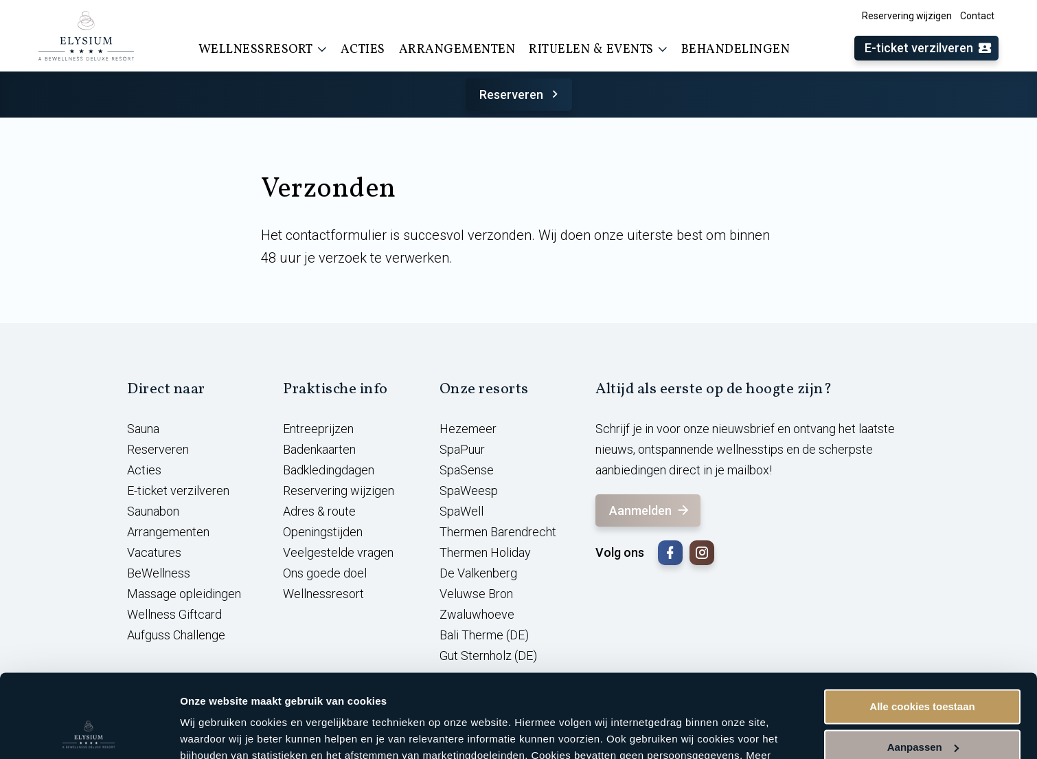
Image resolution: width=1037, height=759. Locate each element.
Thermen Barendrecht (498, 532)
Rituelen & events (598, 49)
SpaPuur (462, 449)
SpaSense (467, 470)
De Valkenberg (478, 573)
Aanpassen (923, 668)
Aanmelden (650, 510)
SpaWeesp (469, 490)
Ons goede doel (325, 573)
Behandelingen (735, 49)
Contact (977, 15)
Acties (363, 49)
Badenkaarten (319, 449)
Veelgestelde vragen (338, 552)
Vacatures (154, 552)
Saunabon (153, 511)
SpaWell (461, 511)
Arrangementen (457, 49)
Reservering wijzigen (907, 15)
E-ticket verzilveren (928, 48)
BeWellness (158, 573)
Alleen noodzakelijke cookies (922, 709)
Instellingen (209, 732)
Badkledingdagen (328, 470)
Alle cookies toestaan (922, 629)
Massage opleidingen (184, 593)
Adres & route (319, 511)
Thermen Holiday (485, 552)
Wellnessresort (262, 49)
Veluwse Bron (476, 593)
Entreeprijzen (318, 428)
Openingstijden (323, 532)
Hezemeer (468, 428)
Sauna (143, 428)
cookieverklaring (321, 694)
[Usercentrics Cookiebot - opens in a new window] (89, 732)
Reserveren (520, 94)
